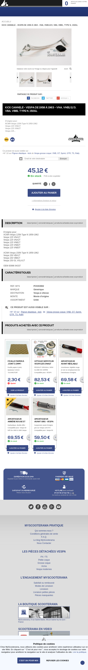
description (32, 223)
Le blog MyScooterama (43, 540)
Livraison (44, 589)
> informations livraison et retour (44, 201)
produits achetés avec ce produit (68, 223)
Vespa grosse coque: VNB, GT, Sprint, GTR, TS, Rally (56, 153)
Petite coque (44, 560)
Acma (44, 566)
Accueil (6, 22)
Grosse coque (44, 563)
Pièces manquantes (44, 595)
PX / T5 (44, 557)
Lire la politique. (80, 652)
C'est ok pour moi (28, 660)
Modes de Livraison (44, 586)
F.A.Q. (44, 537)
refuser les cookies (57, 660)
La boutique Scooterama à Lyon (44, 612)
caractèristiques (45, 223)
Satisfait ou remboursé (44, 583)
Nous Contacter (44, 543)
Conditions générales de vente (44, 534)
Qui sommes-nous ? (44, 531)
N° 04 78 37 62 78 (62, 493)
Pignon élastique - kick (21, 153)
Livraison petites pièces (44, 592)
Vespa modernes (44, 569)
